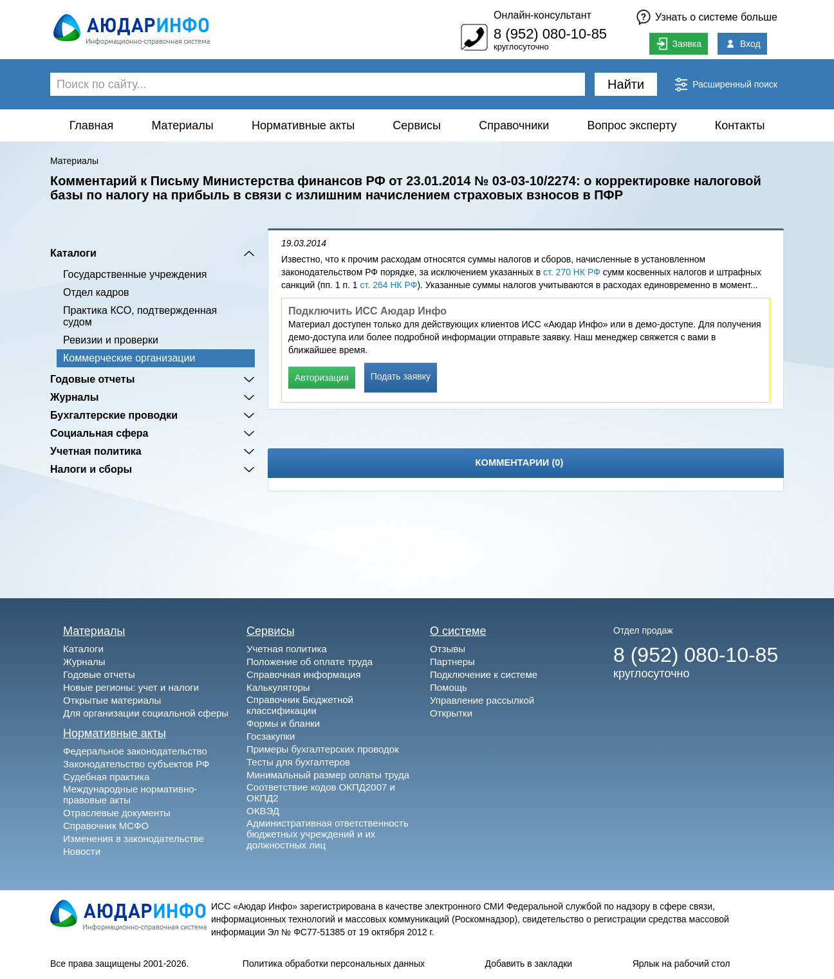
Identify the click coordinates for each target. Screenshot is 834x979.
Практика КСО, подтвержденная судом (140, 316)
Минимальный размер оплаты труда (327, 774)
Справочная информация (303, 674)
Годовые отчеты (92, 379)
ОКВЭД (262, 810)
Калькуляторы (278, 687)
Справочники (514, 125)
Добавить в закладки (529, 963)
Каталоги (73, 253)
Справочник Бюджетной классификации (299, 705)
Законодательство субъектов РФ (136, 763)
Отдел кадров (96, 292)
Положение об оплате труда (309, 661)
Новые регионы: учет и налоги (131, 687)
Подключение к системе (483, 674)
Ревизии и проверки (110, 339)
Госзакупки (270, 736)
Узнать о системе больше (716, 17)
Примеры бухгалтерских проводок (322, 749)
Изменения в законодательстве (133, 838)
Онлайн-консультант (542, 15)
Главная (92, 125)
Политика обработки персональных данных (334, 963)
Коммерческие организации (129, 357)
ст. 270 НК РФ (571, 272)
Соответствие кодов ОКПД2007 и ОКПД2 (320, 792)
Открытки (451, 713)
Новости (81, 851)
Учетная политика (96, 451)
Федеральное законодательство (135, 751)
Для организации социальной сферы (145, 713)
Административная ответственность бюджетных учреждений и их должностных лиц (327, 834)
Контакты (740, 125)
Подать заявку (401, 376)
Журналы (74, 397)
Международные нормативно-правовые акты (130, 794)
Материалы (182, 125)
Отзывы (447, 648)
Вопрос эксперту (632, 125)
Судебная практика (106, 776)
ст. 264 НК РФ (389, 285)
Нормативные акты (303, 125)
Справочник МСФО (106, 825)
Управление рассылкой (482, 700)
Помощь (448, 687)
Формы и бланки (283, 723)
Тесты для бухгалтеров (298, 761)
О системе (458, 631)
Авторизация (322, 377)
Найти (625, 84)
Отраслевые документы (117, 812)
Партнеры (452, 661)
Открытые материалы (112, 700)
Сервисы (417, 125)
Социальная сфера (99, 433)
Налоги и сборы (91, 469)
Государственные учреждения (135, 274)
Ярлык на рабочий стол (681, 963)
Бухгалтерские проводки (114, 415)
